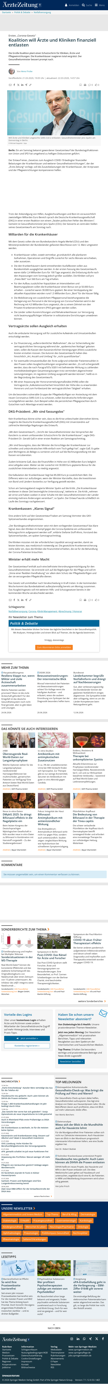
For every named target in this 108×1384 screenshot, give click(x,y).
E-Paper (54, 1361)
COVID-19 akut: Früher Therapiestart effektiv (87, 941)
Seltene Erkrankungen (34, 1239)
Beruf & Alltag (69, 1214)
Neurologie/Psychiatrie (62, 1227)
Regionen (6, 1361)
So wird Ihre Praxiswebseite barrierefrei (10, 1286)
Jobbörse (6, 1367)
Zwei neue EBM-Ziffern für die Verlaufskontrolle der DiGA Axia (25, 1190)
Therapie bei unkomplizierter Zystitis (88, 758)
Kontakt (25, 1364)
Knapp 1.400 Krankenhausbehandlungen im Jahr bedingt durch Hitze (24, 1105)
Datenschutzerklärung (31, 1355)
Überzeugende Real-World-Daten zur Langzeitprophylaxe (15, 757)
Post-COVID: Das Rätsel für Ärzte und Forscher (51, 956)
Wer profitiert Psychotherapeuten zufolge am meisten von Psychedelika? (52, 1287)
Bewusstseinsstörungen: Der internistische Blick (52, 677)
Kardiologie (86, 1220)
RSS (52, 1367)
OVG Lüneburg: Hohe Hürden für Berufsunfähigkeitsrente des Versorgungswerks (23, 1145)
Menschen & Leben (36, 1227)
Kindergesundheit (12, 1227)
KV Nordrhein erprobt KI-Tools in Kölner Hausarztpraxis (20, 1174)
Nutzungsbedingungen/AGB (34, 1352)
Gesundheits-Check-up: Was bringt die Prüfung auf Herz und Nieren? (79, 1092)
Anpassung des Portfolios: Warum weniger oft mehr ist (25, 1158)
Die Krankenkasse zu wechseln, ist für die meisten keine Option (24, 1129)
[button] (99, 5)
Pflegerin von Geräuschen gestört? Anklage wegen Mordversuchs (24, 1166)
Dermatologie (88, 1214)
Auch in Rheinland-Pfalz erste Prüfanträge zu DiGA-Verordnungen (25, 1121)
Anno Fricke (26, 71)
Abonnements (57, 1358)
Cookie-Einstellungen (31, 1358)
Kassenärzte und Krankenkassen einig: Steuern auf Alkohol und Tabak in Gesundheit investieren (25, 1137)
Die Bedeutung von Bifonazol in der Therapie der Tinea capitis (89, 818)
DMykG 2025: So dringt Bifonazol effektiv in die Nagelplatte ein (18, 818)
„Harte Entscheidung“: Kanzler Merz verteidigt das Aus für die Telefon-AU (27, 1089)
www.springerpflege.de (79, 1352)
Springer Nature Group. (62, 1380)
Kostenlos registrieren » (27, 1045)
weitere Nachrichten (43, 1196)
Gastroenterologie (66, 1220)
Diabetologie (9, 1220)
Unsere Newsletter (16, 1209)
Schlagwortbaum (29, 1350)
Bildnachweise (28, 1367)
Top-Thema (52, 1214)
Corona (32, 611)
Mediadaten (56, 1350)
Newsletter (56, 1364)
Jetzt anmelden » (27, 1038)
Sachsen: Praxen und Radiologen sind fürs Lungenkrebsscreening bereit (21, 1182)
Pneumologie (31, 1233)
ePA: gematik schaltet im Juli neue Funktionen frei (24, 1151)
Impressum (26, 1361)
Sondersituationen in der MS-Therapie (17, 959)
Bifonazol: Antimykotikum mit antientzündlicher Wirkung (50, 819)
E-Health (25, 1220)
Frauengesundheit (42, 1220)
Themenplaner (57, 1352)
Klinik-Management (47, 611)
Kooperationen (9, 1364)
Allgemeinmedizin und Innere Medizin (22, 1214)
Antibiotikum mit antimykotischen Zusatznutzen (49, 757)
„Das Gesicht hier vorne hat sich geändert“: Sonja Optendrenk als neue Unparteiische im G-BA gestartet (26, 1113)
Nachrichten (9, 1081)
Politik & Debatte (10, 1358)
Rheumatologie (11, 1239)
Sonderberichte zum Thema (24, 929)
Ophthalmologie (11, 1233)
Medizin (6, 1352)
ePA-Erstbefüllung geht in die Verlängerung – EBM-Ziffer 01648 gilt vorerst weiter (89, 1287)
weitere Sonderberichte (92, 1001)
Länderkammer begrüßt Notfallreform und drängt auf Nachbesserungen (89, 679)
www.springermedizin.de (80, 1350)
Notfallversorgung (18, 611)
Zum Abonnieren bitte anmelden (54, 647)
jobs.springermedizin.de (79, 1355)
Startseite (6, 1350)
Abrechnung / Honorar (70, 611)
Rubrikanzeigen (58, 1355)
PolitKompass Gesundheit (55, 1233)
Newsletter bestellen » (71, 1061)
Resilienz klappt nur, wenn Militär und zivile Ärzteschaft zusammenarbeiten (18, 680)
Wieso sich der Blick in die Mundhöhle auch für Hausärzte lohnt (79, 1126)
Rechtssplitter (80, 1233)
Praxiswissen (8, 1355)
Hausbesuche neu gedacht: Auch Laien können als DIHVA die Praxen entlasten (25, 1097)
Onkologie (83, 1227)
